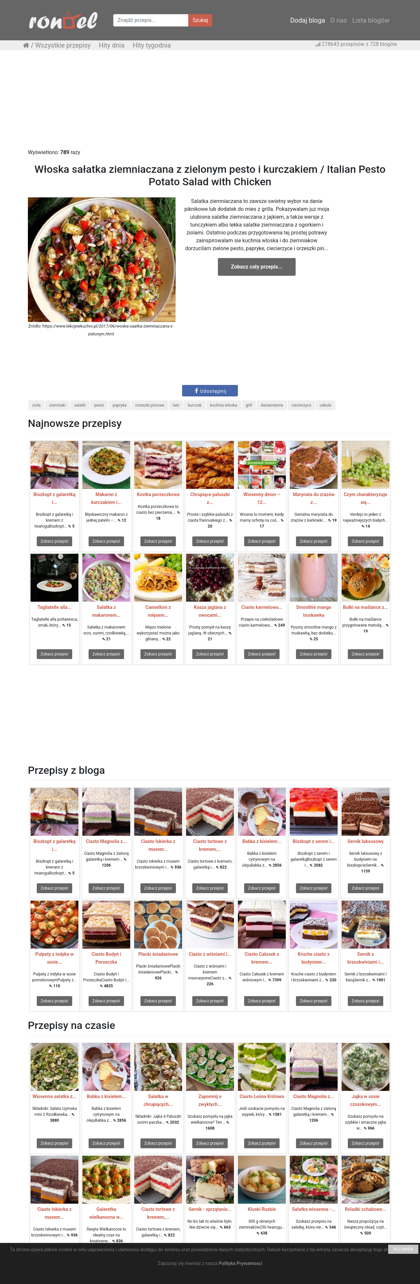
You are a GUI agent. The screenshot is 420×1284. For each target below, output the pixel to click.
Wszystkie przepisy (63, 45)
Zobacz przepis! (54, 541)
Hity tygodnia (152, 45)
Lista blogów (370, 20)
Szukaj (200, 20)
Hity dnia (111, 45)
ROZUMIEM (403, 1249)
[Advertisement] (210, 103)
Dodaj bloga (307, 20)
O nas (338, 20)
